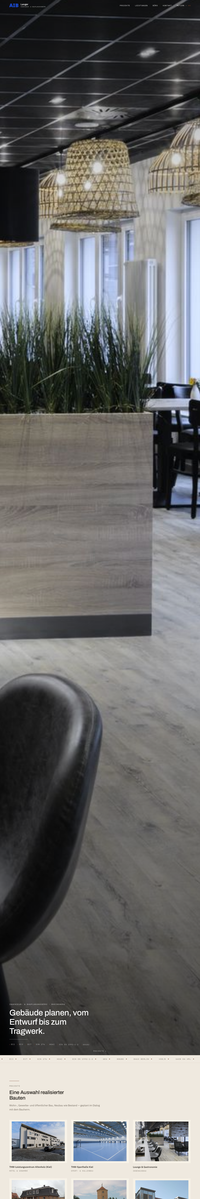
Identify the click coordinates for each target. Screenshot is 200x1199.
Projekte (125, 5)
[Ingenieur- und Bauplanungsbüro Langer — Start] (27, 5)
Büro (155, 5)
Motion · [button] (184, 5)
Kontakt (167, 5)
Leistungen (141, 5)
